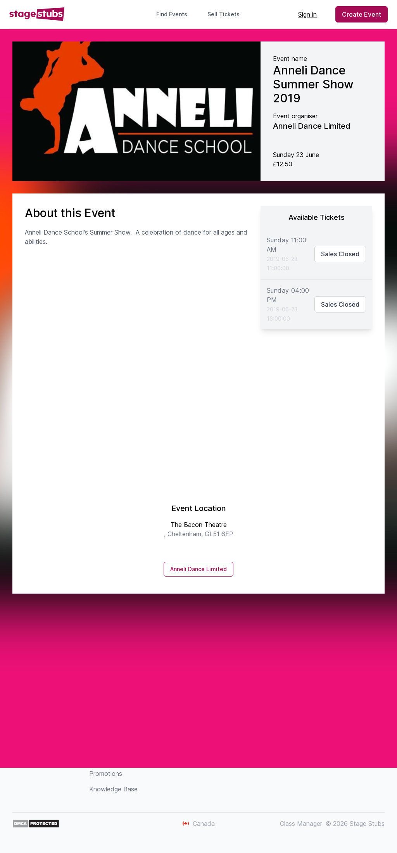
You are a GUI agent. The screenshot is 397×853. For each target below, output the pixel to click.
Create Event (361, 14)
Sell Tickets (226, 14)
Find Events (171, 14)
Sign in (307, 14)
